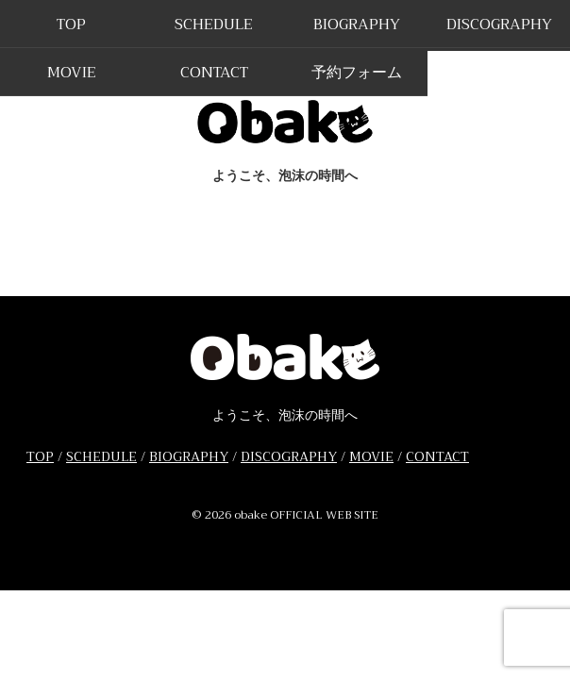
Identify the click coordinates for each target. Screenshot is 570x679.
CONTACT (214, 72)
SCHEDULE (214, 24)
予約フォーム (356, 72)
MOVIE (71, 72)
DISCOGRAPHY (499, 24)
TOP (71, 24)
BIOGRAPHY (356, 24)
